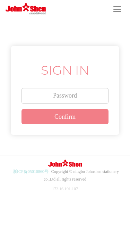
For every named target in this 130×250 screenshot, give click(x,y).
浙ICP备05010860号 (31, 171)
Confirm (65, 116)
